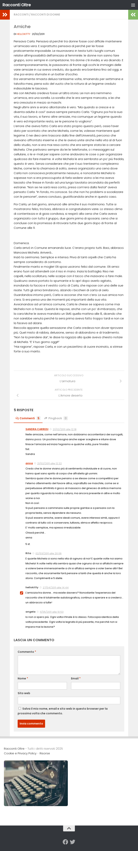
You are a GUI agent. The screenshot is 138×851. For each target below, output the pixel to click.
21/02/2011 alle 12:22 (49, 463)
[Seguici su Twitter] (72, 842)
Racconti (21, 14)
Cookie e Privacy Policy (20, 753)
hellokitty (23, 34)
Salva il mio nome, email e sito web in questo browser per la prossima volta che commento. (63, 711)
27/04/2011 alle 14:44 (56, 587)
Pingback (56, 418)
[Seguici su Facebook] (65, 842)
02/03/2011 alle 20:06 (48, 553)
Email (76, 678)
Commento (27, 652)
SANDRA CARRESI (36, 429)
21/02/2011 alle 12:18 (64, 429)
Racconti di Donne (45, 14)
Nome (23, 678)
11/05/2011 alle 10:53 (52, 612)
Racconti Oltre (17, 5)
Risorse (45, 753)
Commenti (28, 418)
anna (29, 463)
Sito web (24, 693)
